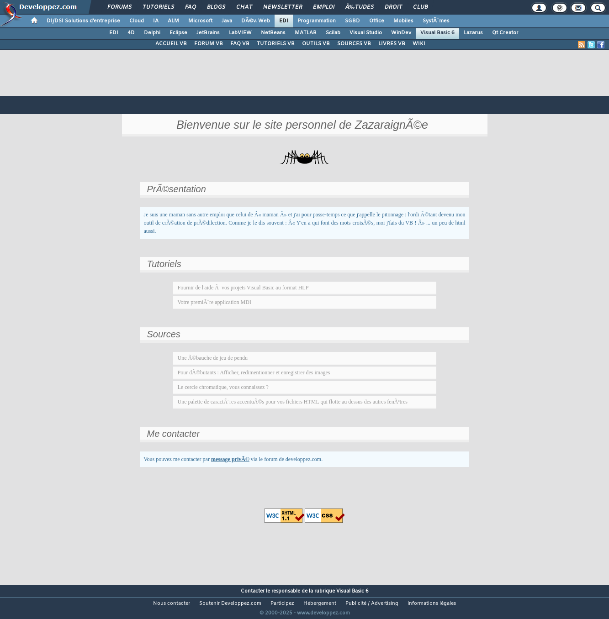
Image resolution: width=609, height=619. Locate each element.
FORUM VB (208, 44)
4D (131, 33)
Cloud (136, 21)
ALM (173, 21)
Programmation (316, 21)
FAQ (190, 7)
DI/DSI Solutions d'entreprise (83, 21)
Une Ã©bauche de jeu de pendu (213, 358)
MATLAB (306, 33)
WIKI (419, 44)
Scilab (333, 33)
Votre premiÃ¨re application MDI (214, 302)
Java (227, 21)
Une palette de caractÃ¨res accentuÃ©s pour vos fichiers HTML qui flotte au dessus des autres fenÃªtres (293, 402)
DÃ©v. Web (255, 21)
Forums (119, 7)
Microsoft (200, 21)
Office (376, 21)
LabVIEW (240, 33)
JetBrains (208, 33)
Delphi (152, 33)
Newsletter (282, 7)
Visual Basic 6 (437, 33)
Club (420, 7)
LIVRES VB (391, 44)
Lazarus (473, 33)
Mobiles (403, 21)
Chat (244, 7)
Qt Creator (505, 33)
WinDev (401, 33)
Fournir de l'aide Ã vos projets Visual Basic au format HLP (243, 287)
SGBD (352, 21)
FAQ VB (239, 44)
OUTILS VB (316, 44)
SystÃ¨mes (436, 21)
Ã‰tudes (359, 7)
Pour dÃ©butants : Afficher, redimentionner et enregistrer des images (254, 372)
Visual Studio (366, 33)
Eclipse (178, 33)
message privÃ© (230, 459)
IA (156, 21)
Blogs (216, 7)
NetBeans (273, 33)
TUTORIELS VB (276, 44)
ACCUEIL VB (171, 44)
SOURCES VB (354, 44)
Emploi (323, 7)
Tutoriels (158, 7)
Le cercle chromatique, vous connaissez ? (223, 387)
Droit (393, 7)
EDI (283, 21)
